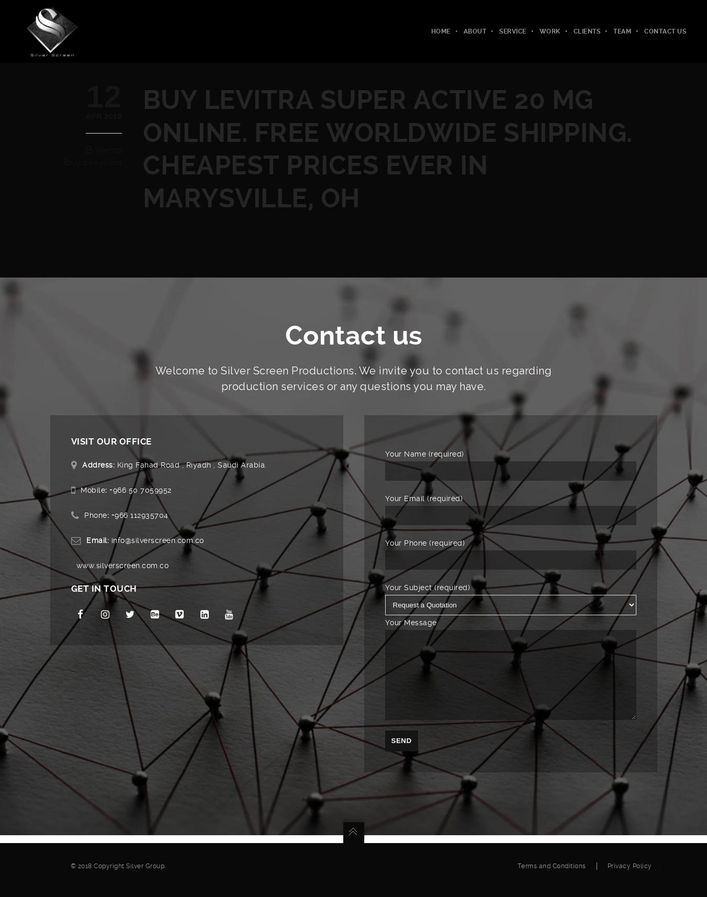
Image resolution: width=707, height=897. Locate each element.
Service (512, 31)
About (475, 31)
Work (550, 31)
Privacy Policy (630, 874)
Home (441, 31)
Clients (587, 31)
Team (622, 31)
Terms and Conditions (552, 874)
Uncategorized (98, 163)
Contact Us (665, 31)
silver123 (108, 150)
